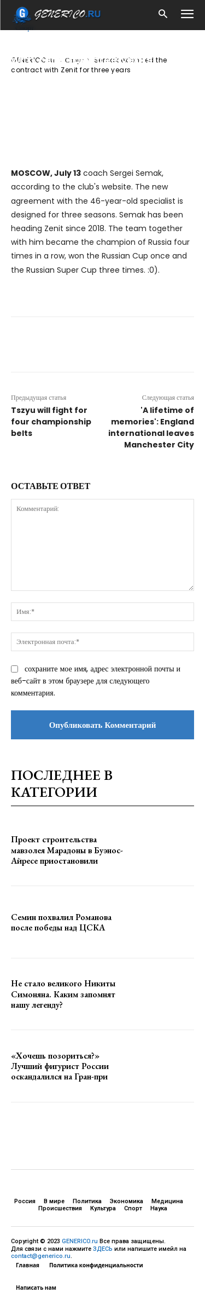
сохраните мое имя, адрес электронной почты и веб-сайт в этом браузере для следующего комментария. (95, 680)
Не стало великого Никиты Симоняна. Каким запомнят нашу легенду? (63, 994)
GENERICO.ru (80, 1241)
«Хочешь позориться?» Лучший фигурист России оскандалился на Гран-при (60, 1066)
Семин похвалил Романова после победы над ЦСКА (61, 922)
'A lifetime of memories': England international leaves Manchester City (151, 427)
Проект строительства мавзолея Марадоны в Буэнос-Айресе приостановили (67, 850)
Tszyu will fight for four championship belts (51, 422)
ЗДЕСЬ (103, 1248)
